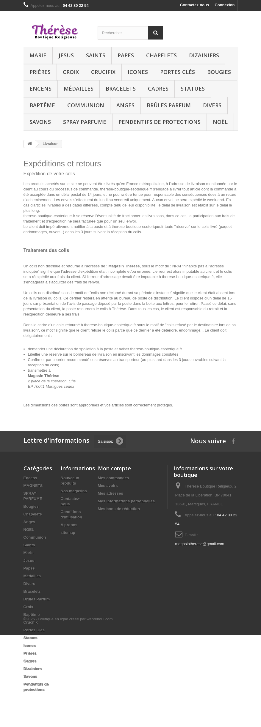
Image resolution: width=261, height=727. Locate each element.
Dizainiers (204, 55)
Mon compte (114, 468)
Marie (37, 55)
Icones (138, 71)
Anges (125, 105)
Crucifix (103, 71)
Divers (212, 105)
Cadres (158, 88)
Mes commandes (113, 478)
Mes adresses (110, 493)
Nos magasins (74, 491)
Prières (40, 71)
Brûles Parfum (169, 105)
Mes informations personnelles (126, 501)
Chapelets (161, 55)
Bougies (219, 71)
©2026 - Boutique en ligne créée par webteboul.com (68, 711)
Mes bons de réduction (119, 509)
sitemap (68, 532)
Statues (193, 88)
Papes (126, 55)
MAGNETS (33, 485)
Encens (40, 88)
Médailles (78, 88)
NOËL (220, 121)
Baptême (42, 105)
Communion (85, 105)
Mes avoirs (108, 485)
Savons (40, 121)
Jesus (66, 55)
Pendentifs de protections (159, 121)
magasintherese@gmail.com (199, 544)
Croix (71, 71)
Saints (95, 55)
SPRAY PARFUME (84, 121)
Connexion (225, 5)
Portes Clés (177, 71)
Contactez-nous (194, 5)
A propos (69, 525)
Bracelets (121, 88)
